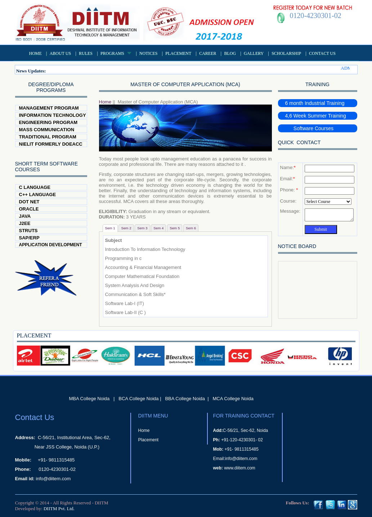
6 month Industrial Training (315, 103)
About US (60, 53)
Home (35, 53)
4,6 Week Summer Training (315, 116)
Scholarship (286, 53)
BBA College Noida (185, 398)
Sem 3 (142, 228)
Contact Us (322, 53)
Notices (148, 53)
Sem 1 (110, 228)
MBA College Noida (89, 398)
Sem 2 (126, 228)
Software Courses (309, 128)
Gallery (254, 53)
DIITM (101, 502)
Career (207, 53)
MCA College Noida (232, 398)
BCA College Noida (138, 398)
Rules (86, 53)
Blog (230, 53)
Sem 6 (191, 228)
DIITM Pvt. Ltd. (59, 508)
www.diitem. (235, 467)
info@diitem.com (53, 478)
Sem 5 (175, 228)
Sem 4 (158, 228)
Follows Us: (297, 502)
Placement (178, 53)
